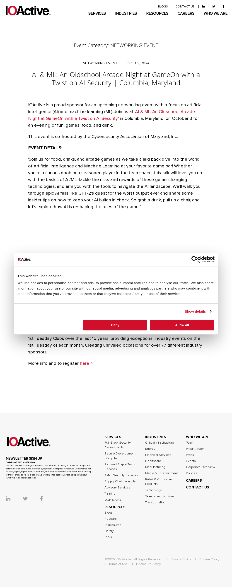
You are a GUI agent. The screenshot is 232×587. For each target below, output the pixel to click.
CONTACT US (197, 487)
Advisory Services (117, 487)
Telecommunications (159, 496)
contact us (185, 6)
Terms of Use (118, 564)
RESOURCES (157, 14)
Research (111, 518)
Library (109, 531)
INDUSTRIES (126, 14)
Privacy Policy (181, 559)
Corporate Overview (200, 467)
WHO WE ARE (215, 14)
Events (191, 461)
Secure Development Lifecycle (119, 456)
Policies (191, 473)
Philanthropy (195, 448)
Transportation (155, 502)
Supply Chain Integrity (120, 481)
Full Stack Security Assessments (117, 445)
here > (86, 363)
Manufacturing (155, 467)
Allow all (182, 325)
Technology (153, 490)
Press (190, 455)
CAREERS (186, 14)
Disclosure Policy (148, 564)
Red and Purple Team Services (119, 467)
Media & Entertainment (161, 473)
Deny (115, 325)
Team (189, 442)
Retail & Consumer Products (158, 482)
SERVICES (97, 14)
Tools (108, 537)
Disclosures (112, 525)
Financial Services (158, 455)
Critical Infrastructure (159, 442)
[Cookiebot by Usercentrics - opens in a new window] (195, 259)
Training (109, 493)
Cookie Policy (209, 559)
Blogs (108, 512)
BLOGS (163, 6)
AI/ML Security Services (121, 475)
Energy (150, 448)
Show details (195, 311)
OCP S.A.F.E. (113, 499)
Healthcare (153, 461)
